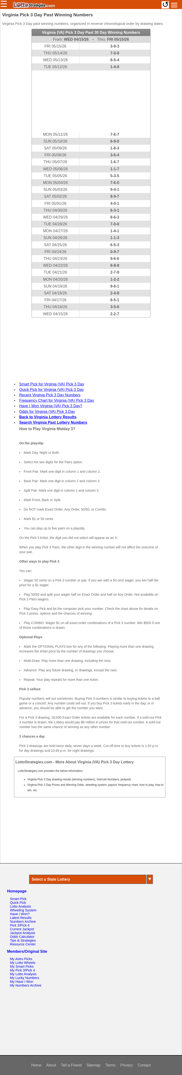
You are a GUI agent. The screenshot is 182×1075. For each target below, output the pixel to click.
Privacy (126, 1065)
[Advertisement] (91, 100)
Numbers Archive (23, 921)
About (51, 1065)
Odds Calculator (22, 937)
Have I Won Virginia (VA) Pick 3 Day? (50, 406)
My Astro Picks (21, 959)
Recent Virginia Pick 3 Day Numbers (49, 395)
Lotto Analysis (20, 906)
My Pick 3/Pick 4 (22, 970)
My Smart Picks (22, 966)
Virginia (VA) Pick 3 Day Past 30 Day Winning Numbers (91, 33)
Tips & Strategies (23, 940)
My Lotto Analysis (23, 974)
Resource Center (23, 944)
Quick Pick (18, 903)
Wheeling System (23, 910)
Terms (110, 1065)
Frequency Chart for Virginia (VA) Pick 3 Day (56, 400)
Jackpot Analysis (22, 933)
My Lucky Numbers (24, 978)
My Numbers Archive (25, 985)
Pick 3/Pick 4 (19, 925)
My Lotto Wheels (22, 963)
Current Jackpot (22, 929)
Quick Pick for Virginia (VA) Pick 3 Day (51, 390)
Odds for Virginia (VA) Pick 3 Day (47, 412)
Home (36, 1065)
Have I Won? (20, 914)
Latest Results (21, 918)
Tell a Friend (71, 1065)
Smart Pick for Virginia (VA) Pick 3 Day (51, 384)
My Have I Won (21, 981)
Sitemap (93, 1065)
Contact (144, 1065)
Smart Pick (18, 899)
